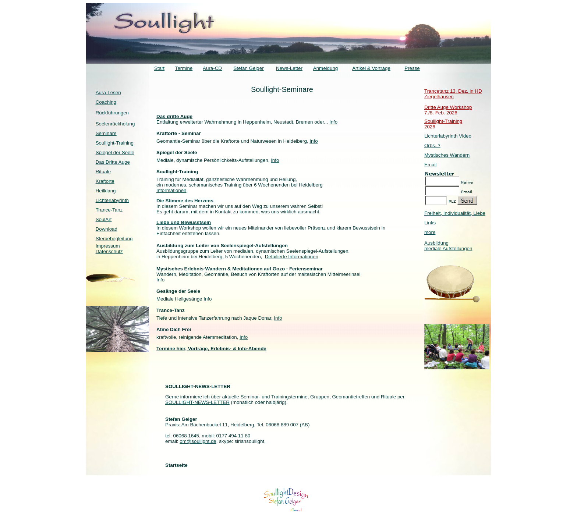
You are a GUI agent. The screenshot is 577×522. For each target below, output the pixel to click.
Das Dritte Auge (113, 162)
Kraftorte (105, 181)
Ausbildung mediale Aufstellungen (448, 245)
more (429, 232)
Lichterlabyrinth (112, 200)
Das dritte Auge (174, 116)
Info (333, 122)
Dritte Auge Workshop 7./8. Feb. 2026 (448, 110)
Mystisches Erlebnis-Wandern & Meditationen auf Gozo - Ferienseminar (239, 268)
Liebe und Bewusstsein (183, 222)
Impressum (108, 246)
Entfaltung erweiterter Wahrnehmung (197, 122)
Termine (183, 68)
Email (430, 164)
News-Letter (289, 68)
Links (430, 223)
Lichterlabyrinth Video (447, 136)
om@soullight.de (198, 441)
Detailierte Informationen (291, 256)
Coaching (106, 102)
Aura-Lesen (108, 92)
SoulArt (104, 219)
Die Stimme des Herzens (184, 200)
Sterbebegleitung (114, 238)
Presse (412, 68)
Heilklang (106, 190)
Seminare (106, 133)
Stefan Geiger (248, 68)
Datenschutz (109, 251)
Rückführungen (112, 113)
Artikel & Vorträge (371, 68)
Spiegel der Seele (115, 152)
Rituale (103, 171)
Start (159, 68)
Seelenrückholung (115, 124)
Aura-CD (212, 68)
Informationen (171, 190)
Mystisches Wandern (447, 155)
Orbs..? (432, 145)
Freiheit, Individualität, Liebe (454, 213)
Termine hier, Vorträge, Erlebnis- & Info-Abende (211, 348)
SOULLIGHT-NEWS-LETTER (197, 402)
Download (106, 229)
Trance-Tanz (109, 210)
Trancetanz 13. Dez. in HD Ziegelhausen (453, 93)
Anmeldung (325, 68)
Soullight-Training (115, 143)
